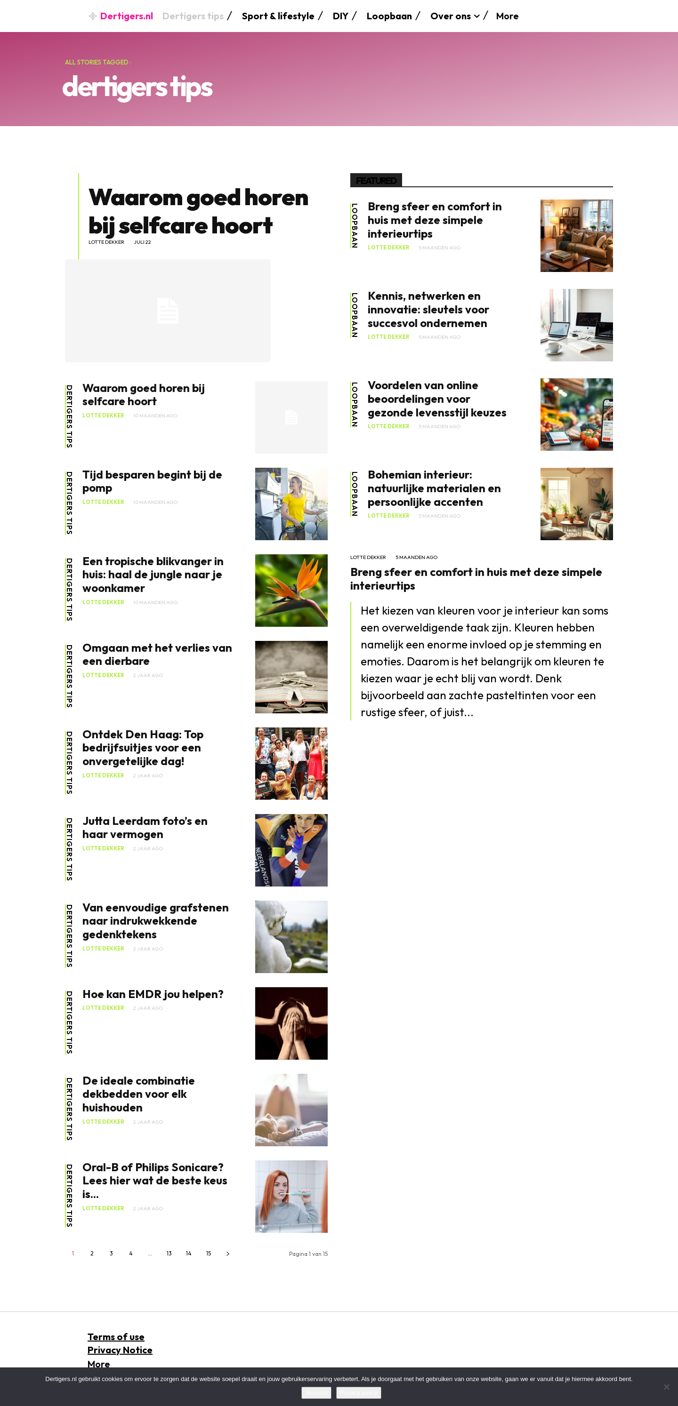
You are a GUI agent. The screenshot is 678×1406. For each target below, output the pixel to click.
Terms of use (116, 1336)
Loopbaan (354, 225)
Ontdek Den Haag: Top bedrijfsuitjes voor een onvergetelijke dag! (142, 747)
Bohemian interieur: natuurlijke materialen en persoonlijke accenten (434, 488)
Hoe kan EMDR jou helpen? (153, 994)
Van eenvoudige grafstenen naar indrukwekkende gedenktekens (155, 921)
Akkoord (316, 1392)
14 (189, 1253)
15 (208, 1253)
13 (169, 1253)
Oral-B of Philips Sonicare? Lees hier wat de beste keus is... (154, 1180)
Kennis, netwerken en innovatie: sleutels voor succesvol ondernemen (428, 309)
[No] (666, 1386)
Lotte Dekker (106, 242)
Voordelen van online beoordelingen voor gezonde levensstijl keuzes (437, 398)
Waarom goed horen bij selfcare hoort (198, 211)
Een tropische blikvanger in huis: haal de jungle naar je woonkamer (153, 574)
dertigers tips (69, 416)
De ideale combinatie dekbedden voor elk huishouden (138, 1094)
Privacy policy (358, 1392)
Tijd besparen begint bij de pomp (152, 481)
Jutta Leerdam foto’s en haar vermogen (145, 827)
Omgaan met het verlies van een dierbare (157, 654)
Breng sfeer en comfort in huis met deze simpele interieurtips (435, 219)
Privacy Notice (120, 1350)
